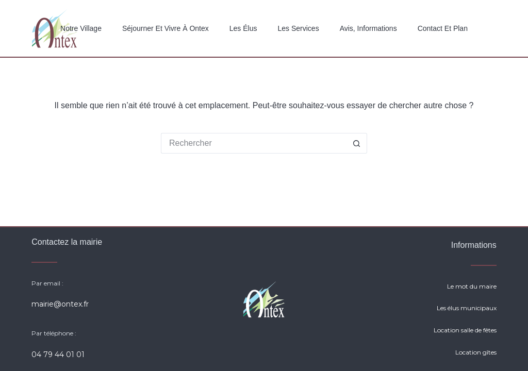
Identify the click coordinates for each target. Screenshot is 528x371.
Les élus (243, 28)
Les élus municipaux (467, 308)
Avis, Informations (368, 28)
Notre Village (81, 28)
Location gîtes (476, 352)
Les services (298, 28)
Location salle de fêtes (465, 330)
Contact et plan (443, 28)
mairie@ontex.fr (60, 304)
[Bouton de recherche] (356, 143)
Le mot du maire (472, 286)
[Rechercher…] (253, 143)
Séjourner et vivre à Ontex (165, 28)
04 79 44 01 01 (58, 354)
